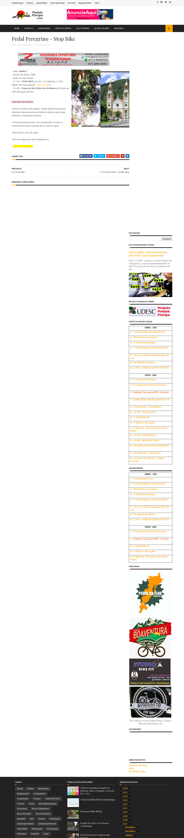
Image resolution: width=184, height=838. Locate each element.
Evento (42, 622)
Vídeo (20, 672)
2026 (125, 591)
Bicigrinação (23, 597)
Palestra (21, 652)
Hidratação (37, 632)
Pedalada (21, 657)
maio (128, 658)
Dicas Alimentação (47, 607)
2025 (125, 595)
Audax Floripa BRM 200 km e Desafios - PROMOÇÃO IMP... (144, 731)
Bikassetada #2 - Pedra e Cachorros (142, 705)
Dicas (31, 607)
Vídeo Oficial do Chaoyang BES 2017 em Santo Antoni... (144, 714)
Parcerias (75, 3)
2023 (125, 603)
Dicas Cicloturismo (40, 612)
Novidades (52, 647)
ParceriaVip (47, 652)
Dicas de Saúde (24, 617)
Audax (30, 592)
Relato (44, 662)
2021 (125, 611)
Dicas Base (22, 612)
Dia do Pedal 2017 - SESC (137, 672)
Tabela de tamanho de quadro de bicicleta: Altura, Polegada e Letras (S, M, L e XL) (97, 594)
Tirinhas (21, 667)
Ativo (128, 572)
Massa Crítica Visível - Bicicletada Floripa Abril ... (145, 677)
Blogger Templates (48, 834)
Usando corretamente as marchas (95, 650)
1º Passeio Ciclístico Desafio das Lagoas (144, 720)
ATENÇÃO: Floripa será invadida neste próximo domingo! (143, 700)
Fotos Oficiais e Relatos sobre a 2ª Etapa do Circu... (146, 766)
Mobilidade (40, 642)
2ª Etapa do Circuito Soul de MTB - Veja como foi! (144, 744)
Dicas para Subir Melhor (91, 615)
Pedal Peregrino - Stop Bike (138, 753)
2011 (125, 815)
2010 (125, 819)
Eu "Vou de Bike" (133, 757)
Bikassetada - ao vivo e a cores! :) (141, 709)
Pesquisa (49, 657)
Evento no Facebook (26, 153)
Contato (33, 3)
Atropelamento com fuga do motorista (143, 695)
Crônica (20, 607)
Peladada (35, 657)
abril (127, 662)
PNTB (19, 662)
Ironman (35, 637)
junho (128, 654)
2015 (125, 800)
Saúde (55, 662)
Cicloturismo (86, 28)
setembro (130, 642)
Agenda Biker (45, 3)
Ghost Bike (22, 632)
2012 (125, 811)
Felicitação (55, 622)
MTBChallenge (24, 647)
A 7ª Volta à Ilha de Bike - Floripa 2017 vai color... (144, 725)
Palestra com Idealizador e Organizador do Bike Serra (146, 690)
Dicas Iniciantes (43, 617)
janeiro (129, 791)
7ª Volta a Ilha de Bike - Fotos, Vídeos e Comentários (143, 667)
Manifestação (23, 642)
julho (128, 650)
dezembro (130, 630)
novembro (130, 634)
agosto (129, 646)
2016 (125, 796)
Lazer (46, 637)
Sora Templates (31, 834)
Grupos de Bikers (67, 28)
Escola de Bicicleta (135, 569)
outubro (129, 638)
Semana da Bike (132, 778)
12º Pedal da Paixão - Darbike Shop (142, 749)
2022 (125, 607)
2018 (125, 623)
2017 (125, 627)
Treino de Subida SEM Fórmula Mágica (97, 603)
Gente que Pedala (61, 3)
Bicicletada (43, 592)
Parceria (33, 652)
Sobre (100, 3)
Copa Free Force (52, 602)
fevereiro (130, 787)
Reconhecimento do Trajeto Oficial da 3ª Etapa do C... (144, 683)
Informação (52, 632)
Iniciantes (21, 637)
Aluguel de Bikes (88, 3)
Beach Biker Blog (134, 574)
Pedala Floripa (21, 3)
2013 (125, 808)
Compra (37, 602)
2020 (125, 615)
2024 (125, 599)
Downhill (21, 622)
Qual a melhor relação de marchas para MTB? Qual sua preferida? (145, 57)
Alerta (20, 592)
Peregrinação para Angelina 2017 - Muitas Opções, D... (145, 738)
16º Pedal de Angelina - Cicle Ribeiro (142, 761)
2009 (126, 823)
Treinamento (36, 667)
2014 (125, 803)
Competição (22, 602)
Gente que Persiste (47, 627)
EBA (32, 622)
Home (20, 28)
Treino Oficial (52, 667)
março (128, 783)
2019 (125, 619)
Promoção (32, 662)
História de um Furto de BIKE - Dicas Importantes (143, 773)
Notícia (39, 647)
